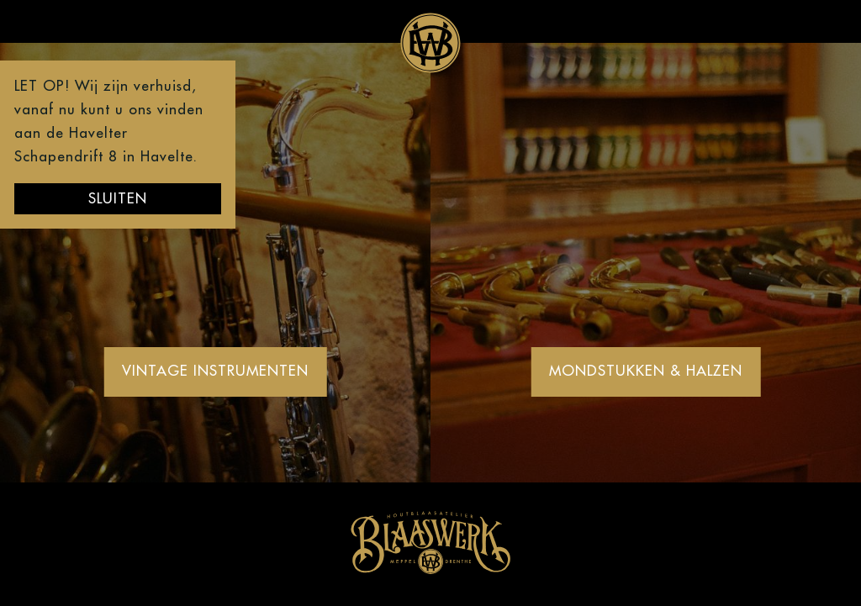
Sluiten (117, 199)
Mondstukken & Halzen (645, 371)
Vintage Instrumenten (215, 371)
